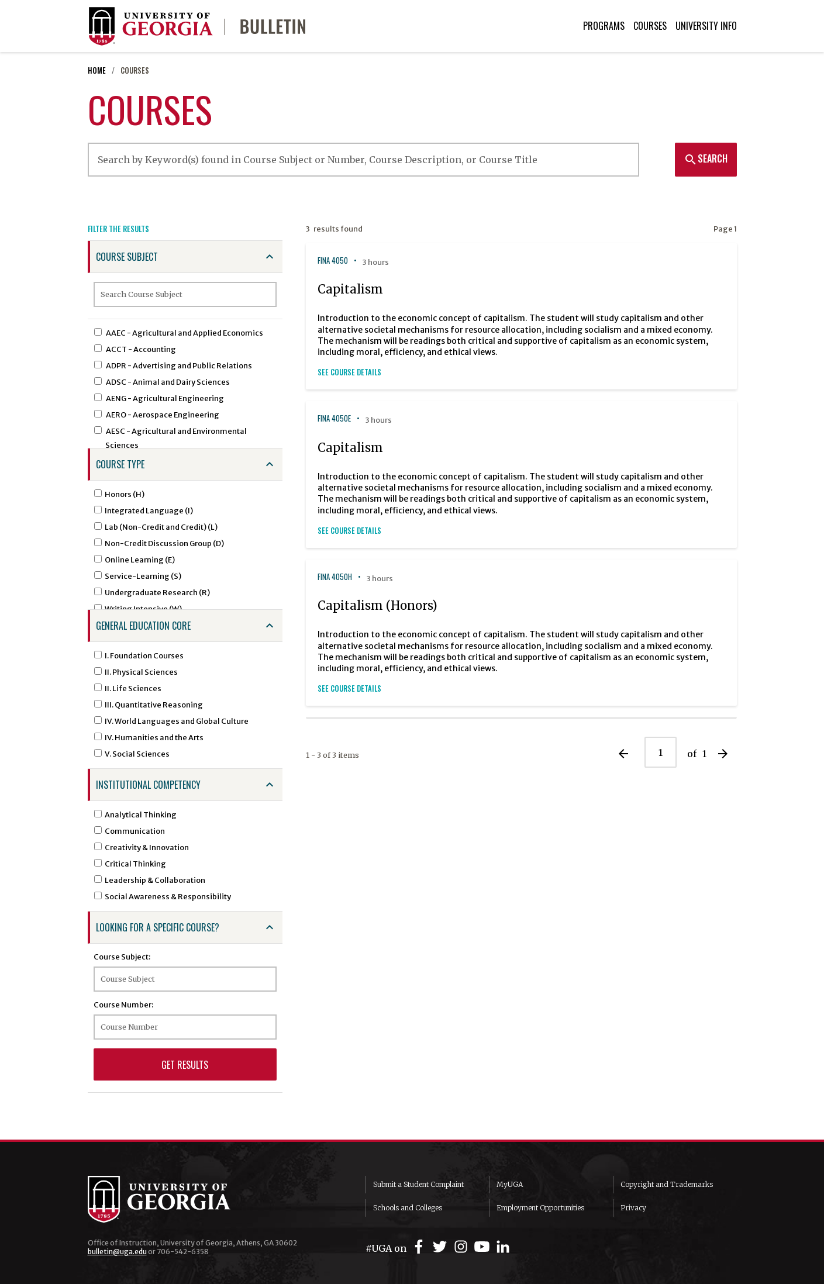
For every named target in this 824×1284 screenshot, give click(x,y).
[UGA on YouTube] (483, 1247)
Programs (604, 26)
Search (706, 158)
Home (97, 70)
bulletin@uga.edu (117, 1251)
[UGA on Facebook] (420, 1247)
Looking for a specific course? (157, 927)
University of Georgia (175, 1199)
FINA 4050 (333, 260)
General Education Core (143, 626)
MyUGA (510, 1184)
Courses (650, 26)
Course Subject (127, 257)
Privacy (633, 1207)
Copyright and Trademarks (666, 1184)
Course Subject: (122, 956)
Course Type (120, 464)
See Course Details (349, 372)
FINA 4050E (334, 418)
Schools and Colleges (407, 1207)
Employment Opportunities (540, 1207)
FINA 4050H (335, 576)
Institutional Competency (148, 785)
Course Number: (123, 1004)
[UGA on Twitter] (441, 1247)
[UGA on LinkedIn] (503, 1247)
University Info (706, 26)
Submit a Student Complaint (418, 1184)
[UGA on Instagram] (462, 1247)
